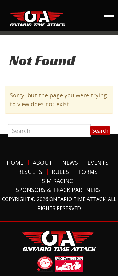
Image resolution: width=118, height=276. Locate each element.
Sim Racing (58, 181)
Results (30, 172)
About (43, 162)
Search (100, 130)
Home (15, 162)
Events (98, 162)
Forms (88, 172)
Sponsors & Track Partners (58, 190)
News (70, 162)
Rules (60, 172)
